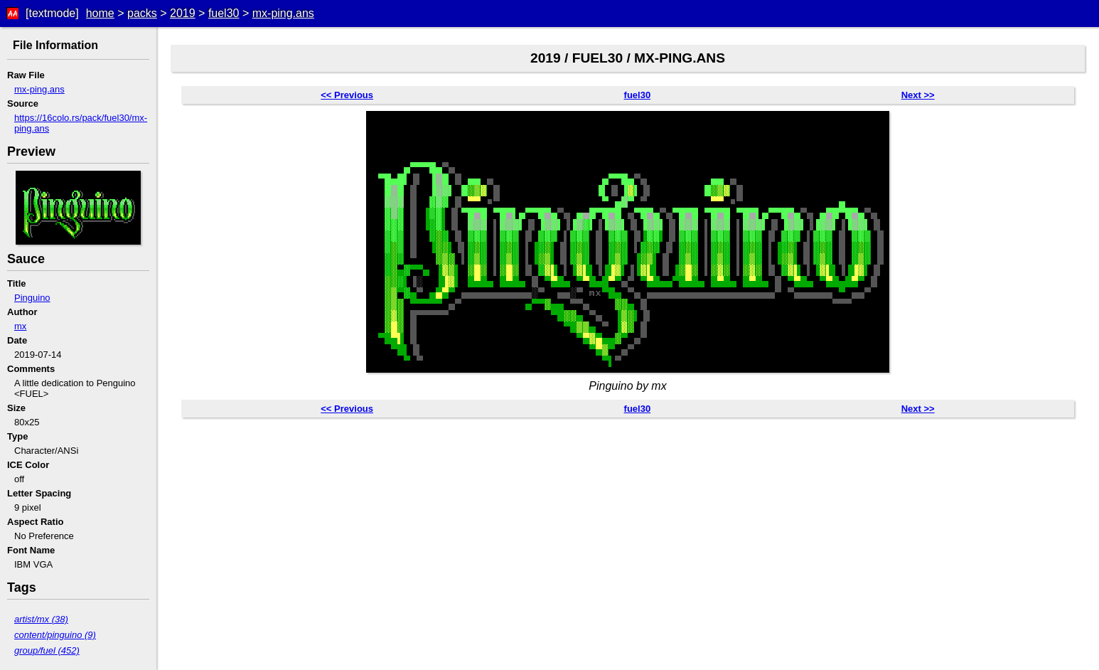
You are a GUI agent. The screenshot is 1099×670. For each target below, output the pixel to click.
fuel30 (224, 13)
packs (142, 13)
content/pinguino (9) (55, 634)
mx (20, 326)
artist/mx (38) (41, 619)
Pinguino (32, 297)
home (100, 13)
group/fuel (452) (47, 650)
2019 (182, 13)
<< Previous (347, 95)
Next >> (918, 95)
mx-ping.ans (283, 13)
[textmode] (52, 13)
